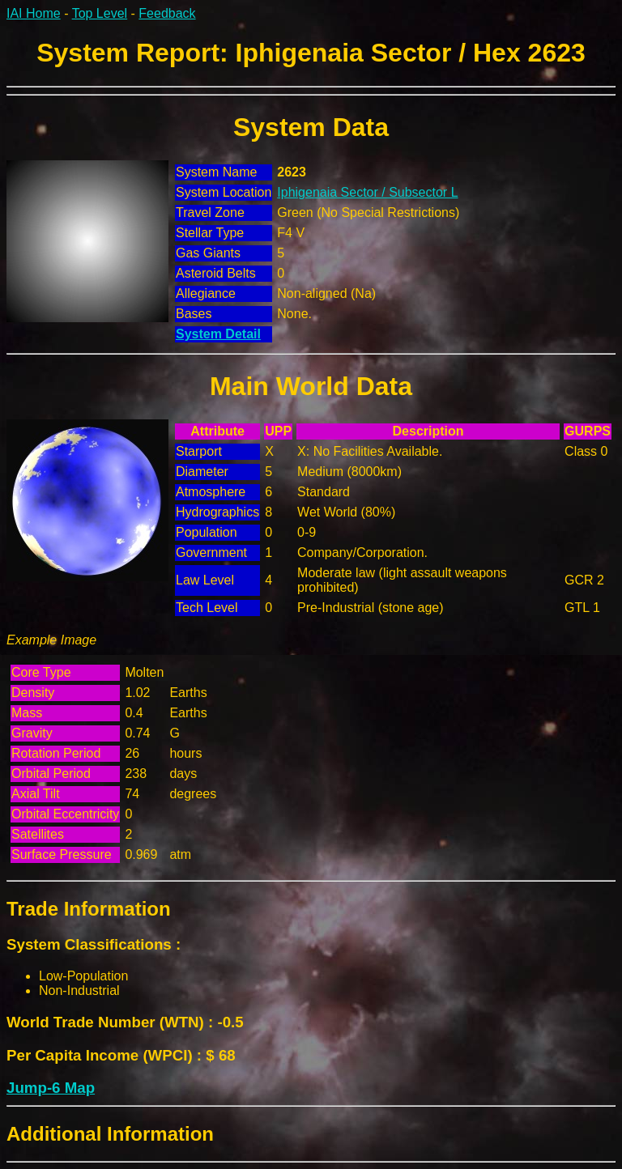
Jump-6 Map (50, 1087)
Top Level (100, 13)
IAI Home (33, 13)
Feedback (166, 13)
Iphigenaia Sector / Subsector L (367, 192)
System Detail (218, 334)
